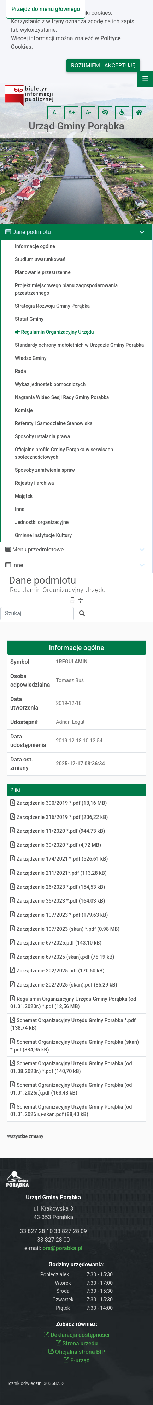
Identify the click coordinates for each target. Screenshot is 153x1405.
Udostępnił (24, 722)
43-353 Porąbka (53, 1217)
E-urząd (76, 1360)
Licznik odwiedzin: (23, 1383)
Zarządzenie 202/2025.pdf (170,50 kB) (57, 971)
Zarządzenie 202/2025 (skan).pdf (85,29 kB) (63, 985)
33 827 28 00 (53, 1239)
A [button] (54, 112)
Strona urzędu (76, 1343)
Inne (17, 565)
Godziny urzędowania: (76, 1264)
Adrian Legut (70, 722)
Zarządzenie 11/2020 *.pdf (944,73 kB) (57, 831)
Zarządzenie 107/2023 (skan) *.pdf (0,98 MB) (64, 929)
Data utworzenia (24, 703)
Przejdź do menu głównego (45, 9)
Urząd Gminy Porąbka (76, 126)
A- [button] (88, 112)
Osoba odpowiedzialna (30, 680)
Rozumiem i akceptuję (103, 65)
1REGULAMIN (71, 662)
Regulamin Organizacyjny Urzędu (58, 589)
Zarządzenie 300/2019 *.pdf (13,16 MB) (58, 803)
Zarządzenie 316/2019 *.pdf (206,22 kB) (59, 817)
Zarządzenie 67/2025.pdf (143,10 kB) (55, 943)
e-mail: (53, 1248)
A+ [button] (71, 112)
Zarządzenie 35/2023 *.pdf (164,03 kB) (57, 901)
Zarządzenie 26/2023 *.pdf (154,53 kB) (57, 887)
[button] (105, 112)
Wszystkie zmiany (25, 1136)
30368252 (54, 1383)
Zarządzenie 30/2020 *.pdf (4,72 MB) (55, 845)
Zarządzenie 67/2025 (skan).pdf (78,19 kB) (62, 957)
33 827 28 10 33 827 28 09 (53, 1231)
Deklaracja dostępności (76, 1335)
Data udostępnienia (28, 740)
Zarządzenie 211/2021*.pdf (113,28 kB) (58, 873)
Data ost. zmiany (21, 763)
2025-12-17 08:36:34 (80, 764)
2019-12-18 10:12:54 (79, 741)
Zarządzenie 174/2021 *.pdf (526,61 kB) (59, 859)
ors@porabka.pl (62, 1248)
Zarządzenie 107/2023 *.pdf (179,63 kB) (59, 915)
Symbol (19, 661)
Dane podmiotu (31, 232)
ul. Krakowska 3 (53, 1208)
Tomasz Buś (70, 680)
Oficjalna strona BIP (76, 1352)
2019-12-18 (69, 703)
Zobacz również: (77, 1324)
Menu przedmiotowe (38, 549)
